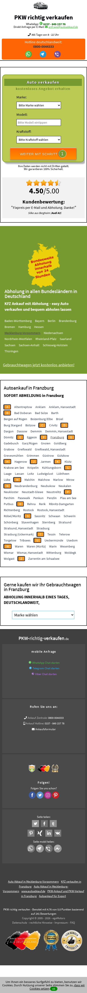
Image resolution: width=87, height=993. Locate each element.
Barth (55, 413)
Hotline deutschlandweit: (43, 44)
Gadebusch (11, 443)
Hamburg (29, 327)
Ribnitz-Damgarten (61, 504)
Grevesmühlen (13, 456)
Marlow (58, 480)
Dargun (9, 431)
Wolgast (9, 559)
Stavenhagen (30, 522)
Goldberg (60, 443)
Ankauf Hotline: (35, 723)
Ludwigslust (45, 474)
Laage (8, 474)
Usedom (72, 540)
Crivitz (53, 425)
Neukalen (65, 486)
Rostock (28, 510)
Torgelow (10, 540)
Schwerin (70, 516)
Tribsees (25, 540)
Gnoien (46, 443)
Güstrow (48, 456)
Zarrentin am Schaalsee (43, 559)
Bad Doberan (23, 413)
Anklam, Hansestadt (62, 407)
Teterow (64, 534)
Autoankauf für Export (52, 896)
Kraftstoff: (23, 131)
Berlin (56, 321)
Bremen (14, 327)
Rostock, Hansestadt (50, 510)
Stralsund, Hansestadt (18, 528)
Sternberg (48, 522)
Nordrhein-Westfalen (23, 339)
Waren (19, 546)
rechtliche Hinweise (40, 922)
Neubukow (48, 486)
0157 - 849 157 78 (54, 24)
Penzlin (52, 498)
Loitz (30, 474)
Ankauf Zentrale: (37, 717)
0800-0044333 (56, 717)
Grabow (9, 449)
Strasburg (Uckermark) (19, 534)
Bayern (44, 321)
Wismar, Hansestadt (30, 553)
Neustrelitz (54, 492)
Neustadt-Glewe (32, 492)
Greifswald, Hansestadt (50, 449)
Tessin (51, 534)
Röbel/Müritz (12, 516)
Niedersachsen (58, 333)
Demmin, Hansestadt (59, 431)
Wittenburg (53, 553)
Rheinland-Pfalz (50, 339)
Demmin (36, 431)
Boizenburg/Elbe (41, 419)
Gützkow (63, 456)
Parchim (9, 498)
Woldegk (70, 553)
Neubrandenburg (25, 486)
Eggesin (32, 437)
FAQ (72, 922)
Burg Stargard (13, 425)
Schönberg (11, 522)
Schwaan (54, 516)
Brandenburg (72, 321)
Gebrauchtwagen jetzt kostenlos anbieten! (43, 364)
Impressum (61, 922)
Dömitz (8, 437)
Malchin (29, 480)
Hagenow (20, 462)
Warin (53, 546)
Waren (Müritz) (36, 546)
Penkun (38, 498)
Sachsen (14, 345)
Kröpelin (33, 468)
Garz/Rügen (30, 443)
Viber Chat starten (46, 674)
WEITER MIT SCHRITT (43, 153)
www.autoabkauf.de (33, 891)
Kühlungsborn (51, 468)
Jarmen (45, 462)
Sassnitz (39, 516)
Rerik (42, 504)
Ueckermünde (54, 540)
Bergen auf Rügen (15, 419)
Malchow (44, 480)
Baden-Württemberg (22, 321)
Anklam (40, 407)
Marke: (21, 97)
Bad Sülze (41, 413)
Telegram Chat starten (46, 668)
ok (53, 988)
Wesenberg (67, 546)
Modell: (22, 114)
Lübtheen (63, 474)
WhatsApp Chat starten (46, 662)
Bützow (30, 425)
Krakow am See (14, 468)
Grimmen (33, 456)
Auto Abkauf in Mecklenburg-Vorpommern (33, 881)
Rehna (31, 504)
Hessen (43, 327)
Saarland (70, 339)
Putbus (8, 504)
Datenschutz (19, 922)
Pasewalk (24, 498)
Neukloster (11, 492)
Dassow (22, 431)
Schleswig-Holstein (59, 345)
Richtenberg (12, 510)
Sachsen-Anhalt (33, 345)
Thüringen (16, 351)
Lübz (7, 480)
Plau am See (68, 498)
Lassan (19, 474)
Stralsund (65, 522)
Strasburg (42, 528)
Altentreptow (23, 407)
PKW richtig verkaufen (43, 17)
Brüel (59, 419)
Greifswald (25, 449)
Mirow (70, 480)
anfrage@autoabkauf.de (63, 27)
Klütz (68, 462)
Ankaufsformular (45, 729)
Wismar (9, 553)
